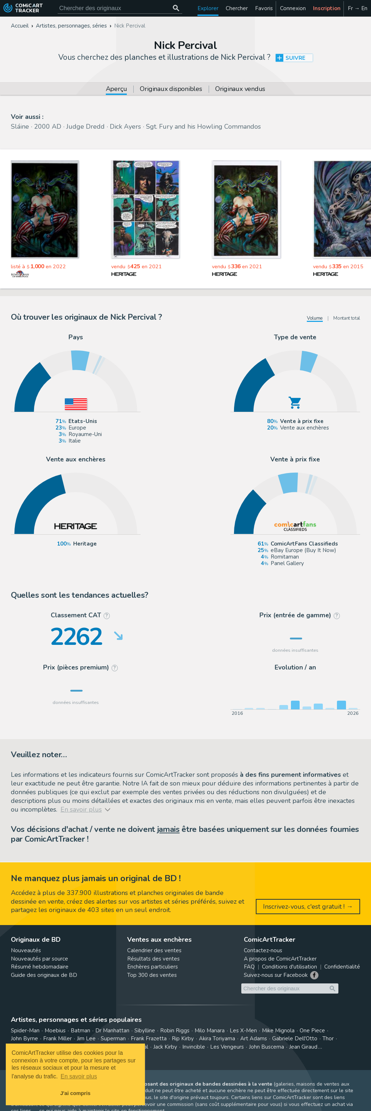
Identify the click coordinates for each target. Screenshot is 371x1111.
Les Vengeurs (227, 1046)
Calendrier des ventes (154, 950)
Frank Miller (57, 1038)
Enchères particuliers (152, 966)
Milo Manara (210, 1030)
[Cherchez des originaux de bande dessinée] (120, 8)
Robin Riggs (174, 1030)
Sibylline (144, 1030)
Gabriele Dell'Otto (294, 1038)
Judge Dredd (85, 126)
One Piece (312, 1030)
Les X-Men (243, 1030)
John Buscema (266, 1046)
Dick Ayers (125, 126)
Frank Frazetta (149, 1038)
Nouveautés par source (39, 958)
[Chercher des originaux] (176, 8)
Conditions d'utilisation (289, 966)
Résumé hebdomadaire (39, 966)
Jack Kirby (165, 1046)
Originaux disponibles (171, 89)
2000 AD (47, 126)
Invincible (193, 1046)
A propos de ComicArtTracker (280, 958)
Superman (113, 1038)
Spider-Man (25, 1030)
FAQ (249, 966)
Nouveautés (26, 950)
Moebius (55, 1030)
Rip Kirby (183, 1038)
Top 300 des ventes (152, 975)
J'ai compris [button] (75, 1093)
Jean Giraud (303, 1046)
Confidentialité (342, 966)
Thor (328, 1038)
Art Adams (253, 1038)
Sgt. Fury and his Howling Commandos (203, 126)
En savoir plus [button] (79, 1076)
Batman (80, 1030)
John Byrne (24, 1038)
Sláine (20, 126)
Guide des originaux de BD (44, 975)
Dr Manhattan (112, 1030)
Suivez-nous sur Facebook (276, 975)
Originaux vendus (240, 89)
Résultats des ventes (153, 958)
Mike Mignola (278, 1030)
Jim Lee (86, 1038)
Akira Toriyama (217, 1038)
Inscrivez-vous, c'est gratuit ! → (308, 906)
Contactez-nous (263, 950)
